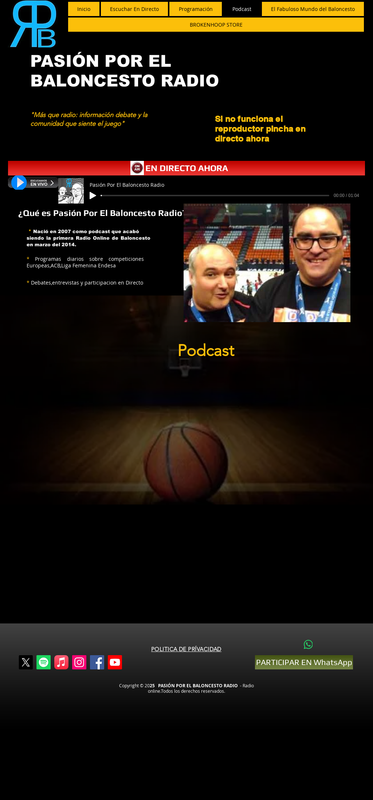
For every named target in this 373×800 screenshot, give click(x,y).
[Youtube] (115, 662)
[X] (26, 662)
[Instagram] (79, 662)
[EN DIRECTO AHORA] (186, 168)
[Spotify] (43, 662)
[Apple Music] (61, 662)
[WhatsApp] (308, 644)
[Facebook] (97, 662)
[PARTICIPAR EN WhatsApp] (304, 662)
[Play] (93, 195)
